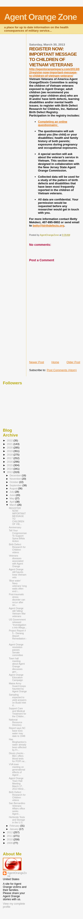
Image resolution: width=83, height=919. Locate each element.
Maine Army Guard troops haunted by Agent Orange (18, 687)
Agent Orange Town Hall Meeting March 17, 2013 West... (17, 783)
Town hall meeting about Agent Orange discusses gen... (17, 665)
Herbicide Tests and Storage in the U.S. (17, 820)
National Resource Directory (15, 722)
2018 (10, 454)
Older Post (73, 362)
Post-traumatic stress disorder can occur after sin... (17, 599)
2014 (10, 468)
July (12, 491)
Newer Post (36, 362)
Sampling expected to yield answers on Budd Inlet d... (17, 700)
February (15, 825)
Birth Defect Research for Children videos (17, 548)
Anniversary (15, 527)
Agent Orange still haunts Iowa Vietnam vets (17, 573)
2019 (10, 451)
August (14, 488)
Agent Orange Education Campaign (16, 677)
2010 (10, 839)
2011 (10, 835)
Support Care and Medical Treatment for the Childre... (17, 712)
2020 (10, 447)
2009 (10, 842)
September (16, 485)
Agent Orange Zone (40, 17)
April (12, 501)
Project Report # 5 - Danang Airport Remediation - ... (18, 636)
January (14, 829)
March (13, 504)
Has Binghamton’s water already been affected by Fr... (17, 744)
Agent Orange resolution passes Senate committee (16, 649)
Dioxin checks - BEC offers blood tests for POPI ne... (17, 757)
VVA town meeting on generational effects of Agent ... (17, 769)
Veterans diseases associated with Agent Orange (16, 561)
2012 (10, 832)
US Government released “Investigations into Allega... (18, 623)
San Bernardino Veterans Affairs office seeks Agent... (17, 808)
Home (55, 362)
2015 (10, 465)
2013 (10, 472)
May (12, 498)
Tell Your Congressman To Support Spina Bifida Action (18, 535)
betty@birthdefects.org (48, 225)
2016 (10, 461)
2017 (10, 458)
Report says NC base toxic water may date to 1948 (17, 732)
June (13, 495)
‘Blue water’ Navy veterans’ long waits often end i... (18, 586)
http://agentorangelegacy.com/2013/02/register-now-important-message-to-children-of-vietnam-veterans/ (54, 72)
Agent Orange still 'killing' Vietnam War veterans (17, 612)
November (16, 478)
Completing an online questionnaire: (52, 123)
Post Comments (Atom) (62, 370)
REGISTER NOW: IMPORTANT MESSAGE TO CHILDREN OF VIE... (17, 516)
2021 (10, 443)
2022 (10, 440)
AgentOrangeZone (17, 874)
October (14, 482)
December (16, 475)
